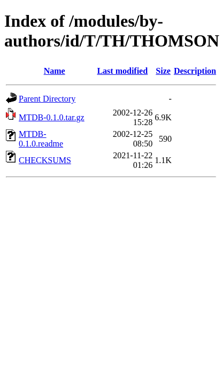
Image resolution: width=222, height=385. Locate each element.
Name (54, 70)
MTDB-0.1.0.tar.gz (52, 117)
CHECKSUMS (45, 160)
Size (163, 70)
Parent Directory (47, 98)
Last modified (122, 70)
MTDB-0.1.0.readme (41, 138)
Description (195, 70)
